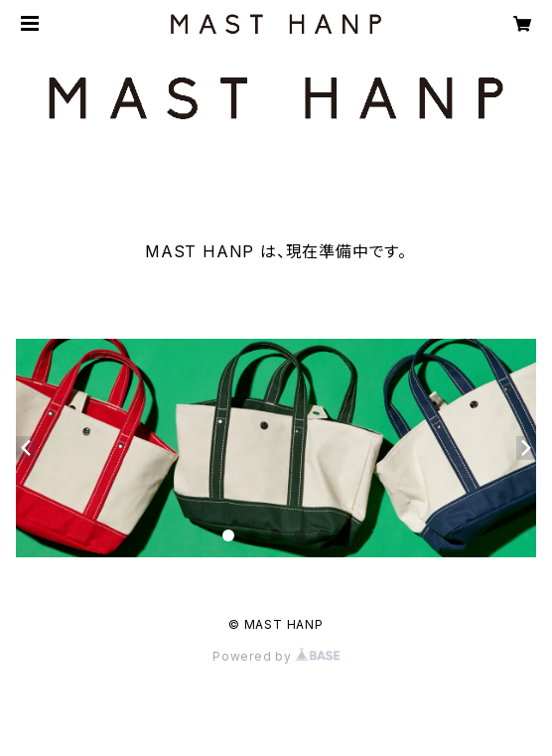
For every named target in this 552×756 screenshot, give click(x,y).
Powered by (276, 656)
